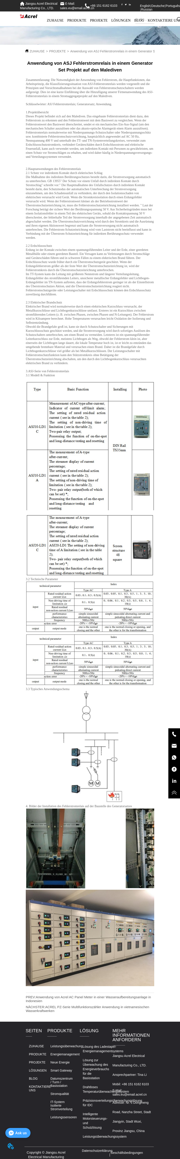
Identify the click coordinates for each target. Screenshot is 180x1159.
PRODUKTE (76, 20)
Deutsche (158, 6)
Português (173, 6)
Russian (146, 9)
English (145, 6)
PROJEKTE (99, 20)
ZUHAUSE (55, 20)
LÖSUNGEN (120, 20)
